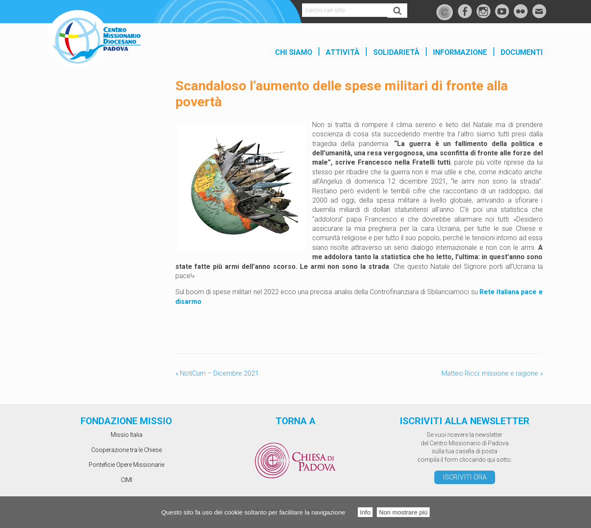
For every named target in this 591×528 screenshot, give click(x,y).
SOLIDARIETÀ (396, 52)
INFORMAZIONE (460, 52)
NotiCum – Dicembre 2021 (217, 373)
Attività (343, 52)
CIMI (126, 480)
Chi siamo (293, 52)
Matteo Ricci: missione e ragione (492, 373)
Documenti (522, 52)
